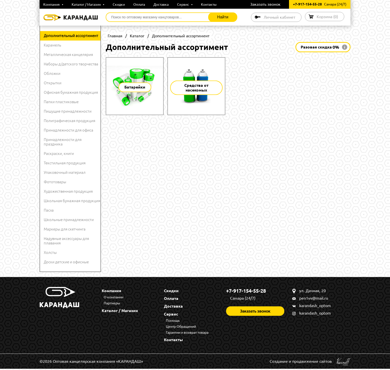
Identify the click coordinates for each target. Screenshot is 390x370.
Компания (53, 4)
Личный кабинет (278, 17)
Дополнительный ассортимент (71, 36)
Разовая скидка (320, 47)
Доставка (161, 4)
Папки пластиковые (61, 102)
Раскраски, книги (59, 153)
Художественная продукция (68, 191)
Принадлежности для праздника (63, 142)
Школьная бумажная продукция (72, 201)
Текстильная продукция (65, 163)
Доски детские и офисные (66, 262)
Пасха (49, 210)
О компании (114, 297)
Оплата (139, 4)
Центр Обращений (181, 327)
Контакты (209, 4)
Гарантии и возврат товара (187, 333)
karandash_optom (315, 305)
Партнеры (112, 303)
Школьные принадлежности (69, 220)
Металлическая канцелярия (68, 54)
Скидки (119, 4)
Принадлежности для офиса (68, 130)
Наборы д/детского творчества (71, 64)
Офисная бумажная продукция (71, 92)
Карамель (52, 45)
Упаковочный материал (65, 172)
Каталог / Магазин (88, 4)
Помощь (173, 321)
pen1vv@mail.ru (313, 298)
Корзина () (327, 16)
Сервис (185, 4)
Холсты (50, 252)
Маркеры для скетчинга (65, 229)
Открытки (52, 83)
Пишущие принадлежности (68, 111)
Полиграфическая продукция (69, 121)
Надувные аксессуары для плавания (66, 240)
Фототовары (55, 182)
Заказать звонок (265, 4)
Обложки (52, 73)
